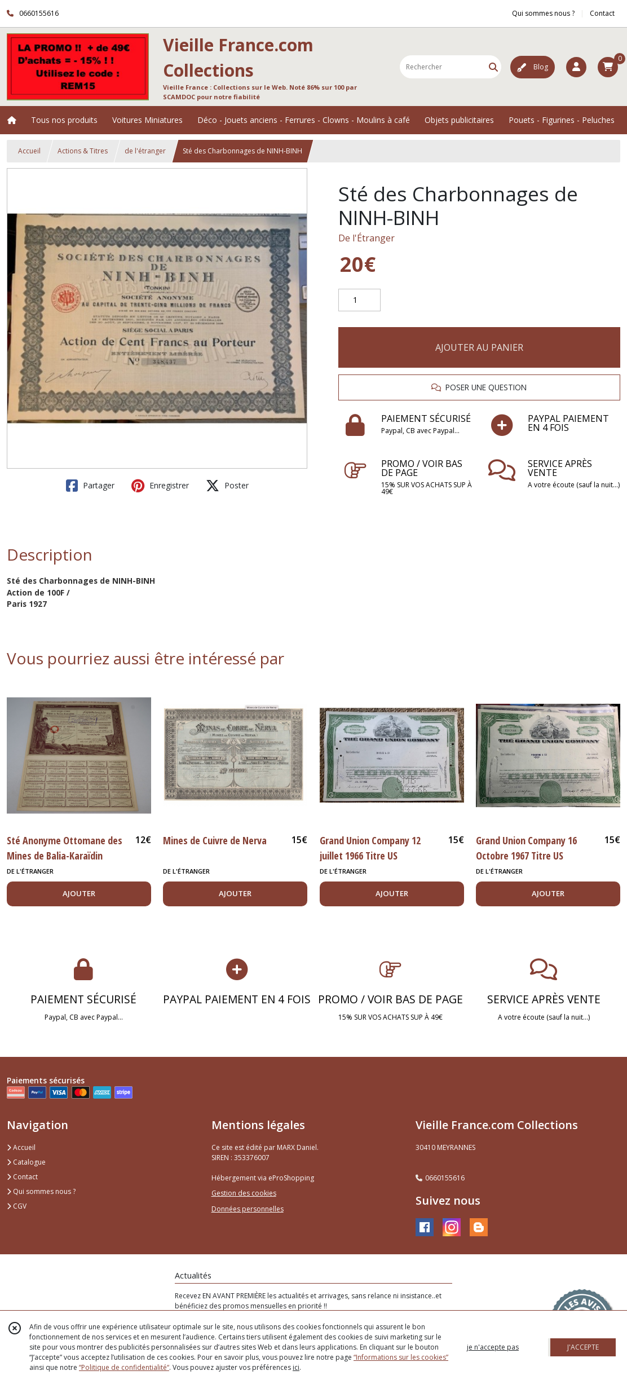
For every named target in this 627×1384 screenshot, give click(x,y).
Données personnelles (247, 1209)
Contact (602, 13)
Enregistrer (160, 485)
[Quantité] (359, 300)
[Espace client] (576, 67)
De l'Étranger (366, 238)
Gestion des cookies (243, 1193)
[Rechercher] (493, 67)
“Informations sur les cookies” (401, 1357)
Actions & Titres (83, 151)
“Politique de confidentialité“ (124, 1367)
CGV (17, 1206)
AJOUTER (79, 893)
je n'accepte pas (493, 1347)
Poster (227, 485)
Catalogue (26, 1162)
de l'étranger (145, 151)
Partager (90, 485)
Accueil (29, 151)
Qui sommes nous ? (41, 1191)
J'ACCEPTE (583, 1347)
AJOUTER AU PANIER (479, 347)
